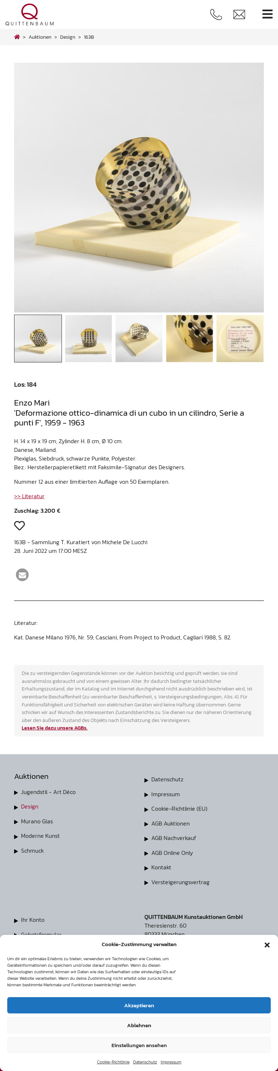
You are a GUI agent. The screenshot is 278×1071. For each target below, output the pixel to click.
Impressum (171, 1062)
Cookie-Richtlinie (113, 1062)
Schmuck (32, 849)
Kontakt (161, 866)
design (67, 37)
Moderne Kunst (40, 835)
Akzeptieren (139, 1005)
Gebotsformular (41, 932)
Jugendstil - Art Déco (48, 792)
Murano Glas (37, 820)
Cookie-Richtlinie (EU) (179, 808)
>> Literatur (29, 496)
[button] (267, 944)
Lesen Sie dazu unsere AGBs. (55, 728)
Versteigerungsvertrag (180, 880)
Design (29, 806)
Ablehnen (139, 1025)
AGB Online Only (172, 851)
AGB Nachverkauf (173, 837)
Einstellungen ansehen (139, 1045)
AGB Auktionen (170, 822)
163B (89, 37)
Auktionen (40, 37)
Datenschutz (145, 1062)
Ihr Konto (33, 918)
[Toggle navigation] (267, 14)
